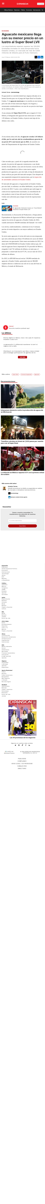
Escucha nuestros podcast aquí (19, 328)
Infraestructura (6, 638)
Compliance (22, 761)
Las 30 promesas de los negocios (22, 738)
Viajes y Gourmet (7, 607)
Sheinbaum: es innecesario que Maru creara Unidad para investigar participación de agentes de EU (21, 352)
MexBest (4, 684)
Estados (4, 591)
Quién (3, 597)
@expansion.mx (22, 745)
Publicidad (22, 758)
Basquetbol (5, 676)
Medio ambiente (7, 646)
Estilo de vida (6, 618)
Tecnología (5, 573)
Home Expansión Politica (9, 568)
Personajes (5, 691)
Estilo (3, 622)
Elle (3, 611)
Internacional (36, 10)
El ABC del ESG (6, 656)
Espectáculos (6, 599)
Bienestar (5, 692)
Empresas (17, 10)
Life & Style (5, 621)
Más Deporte (6, 678)
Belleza (4, 605)
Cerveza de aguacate (26, 374)
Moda (3, 604)
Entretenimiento (7, 624)
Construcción (6, 635)
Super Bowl (15, 374)
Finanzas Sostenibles (8, 653)
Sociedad (5, 594)
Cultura (4, 608)
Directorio (22, 768)
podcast (11, 326)
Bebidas (4, 687)
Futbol (4, 671)
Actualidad (5, 662)
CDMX (3, 589)
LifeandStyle (6, 580)
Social (4, 648)
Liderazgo (5, 664)
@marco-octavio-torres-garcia (19, 497)
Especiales (5, 667)
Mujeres (4, 578)
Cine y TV (5, 627)
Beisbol (4, 673)
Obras (3, 575)
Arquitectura (5, 640)
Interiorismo (5, 642)
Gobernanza (5, 649)
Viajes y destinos (7, 689)
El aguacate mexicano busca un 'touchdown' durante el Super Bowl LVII (27, 208)
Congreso (5, 588)
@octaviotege (15, 92)
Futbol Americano (7, 675)
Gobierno (4, 584)
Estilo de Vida (6, 694)
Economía (29, 10)
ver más (22, 357)
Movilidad (5, 651)
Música (4, 629)
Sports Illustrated (7, 670)
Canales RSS (22, 766)
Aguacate (36, 374)
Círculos (4, 602)
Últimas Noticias (8, 10)
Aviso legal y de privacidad (22, 763)
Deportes (5, 626)
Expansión (5, 565)
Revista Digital (41, 3)
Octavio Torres (12, 486)
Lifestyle (4, 680)
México (4, 586)
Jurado (4, 696)
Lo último (6, 333)
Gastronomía (6, 686)
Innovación (5, 654)
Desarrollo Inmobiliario (9, 637)
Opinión (4, 592)
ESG (3, 576)
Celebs (4, 616)
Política (23, 10)
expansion (30, 745)
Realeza (4, 600)
